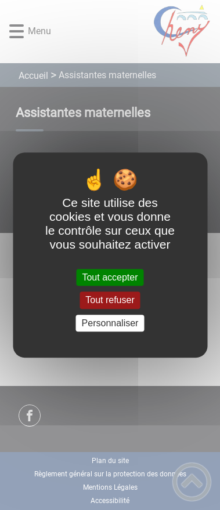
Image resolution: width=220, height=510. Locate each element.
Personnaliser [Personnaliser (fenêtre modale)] (110, 323)
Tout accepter (110, 277)
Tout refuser (109, 300)
